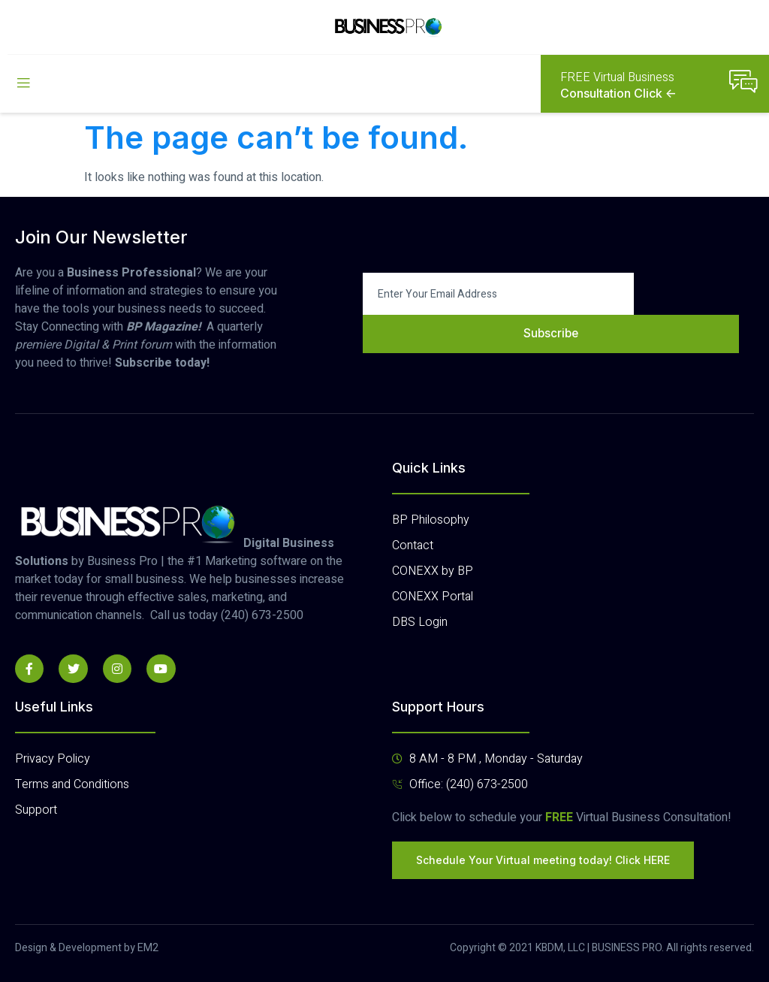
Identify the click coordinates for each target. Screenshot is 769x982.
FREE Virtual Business (617, 77)
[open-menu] (23, 83)
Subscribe (550, 333)
